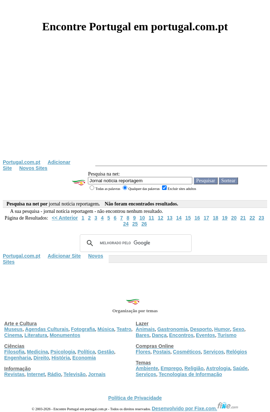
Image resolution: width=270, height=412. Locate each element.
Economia (84, 358)
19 (224, 218)
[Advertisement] (135, 106)
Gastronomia (172, 329)
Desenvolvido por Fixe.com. (195, 408)
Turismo (227, 335)
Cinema (13, 335)
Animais (145, 329)
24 (126, 224)
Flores (143, 352)
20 (234, 218)
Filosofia (14, 352)
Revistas (14, 374)
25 (135, 224)
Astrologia (218, 368)
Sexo (238, 329)
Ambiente (147, 368)
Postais (162, 352)
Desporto (201, 329)
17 (206, 218)
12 (160, 218)
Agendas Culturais (47, 329)
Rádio (54, 374)
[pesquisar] (134, 243)
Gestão (105, 352)
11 (151, 218)
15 (188, 218)
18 (215, 218)
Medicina (37, 352)
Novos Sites (33, 168)
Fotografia (83, 329)
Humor (222, 329)
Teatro (124, 329)
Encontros (181, 335)
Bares (142, 335)
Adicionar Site (64, 256)
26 (144, 224)
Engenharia (17, 358)
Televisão (75, 374)
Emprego (171, 368)
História (61, 358)
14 (179, 218)
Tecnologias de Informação (190, 374)
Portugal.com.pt (21, 162)
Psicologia (62, 352)
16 (197, 218)
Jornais (97, 374)
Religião (193, 368)
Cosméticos (187, 352)
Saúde (240, 368)
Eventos (205, 335)
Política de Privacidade (135, 398)
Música (105, 329)
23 (261, 218)
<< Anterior (65, 218)
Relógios (236, 352)
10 (142, 218)
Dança (159, 335)
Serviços (213, 352)
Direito (41, 358)
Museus (13, 329)
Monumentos (65, 335)
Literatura (36, 335)
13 (170, 218)
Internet (36, 374)
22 (252, 218)
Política (86, 352)
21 (243, 218)
